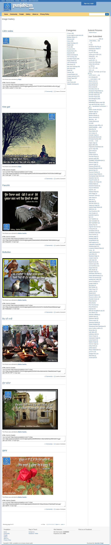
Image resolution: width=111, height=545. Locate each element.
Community (13, 14)
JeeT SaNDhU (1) (93, 219)
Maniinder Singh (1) (94, 256)
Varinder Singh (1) (93, 344)
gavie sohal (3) (92, 150)
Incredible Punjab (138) (73, 58)
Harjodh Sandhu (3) (94, 180)
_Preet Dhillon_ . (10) (94, 40)
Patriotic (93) (70, 72)
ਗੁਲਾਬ (4, 450)
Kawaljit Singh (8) (93, 238)
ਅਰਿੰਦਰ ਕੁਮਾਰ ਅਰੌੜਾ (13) (95, 54)
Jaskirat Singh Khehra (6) (95, 207)
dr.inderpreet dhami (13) (95, 137)
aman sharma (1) (93, 83)
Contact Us (31, 532)
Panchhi (6, 185)
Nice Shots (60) (71, 68)
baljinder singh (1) (93, 111)
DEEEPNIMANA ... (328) (95, 127)
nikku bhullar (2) (93, 269)
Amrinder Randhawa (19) (95, 92)
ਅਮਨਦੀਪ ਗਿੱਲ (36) (93, 52)
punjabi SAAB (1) (93, 283)
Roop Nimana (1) (93, 306)
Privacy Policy (44, 14)
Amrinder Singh (99, 543)
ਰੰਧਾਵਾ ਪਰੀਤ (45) (93, 68)
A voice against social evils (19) (75, 35)
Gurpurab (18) (70, 52)
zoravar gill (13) (93, 357)
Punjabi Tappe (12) (72, 78)
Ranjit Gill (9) (92, 293)
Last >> (63, 524)
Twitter (36, 533)
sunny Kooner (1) (93, 340)
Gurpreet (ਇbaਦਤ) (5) (94, 166)
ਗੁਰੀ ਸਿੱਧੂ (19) (92, 50)
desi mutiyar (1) (93, 133)
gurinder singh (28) (94, 158)
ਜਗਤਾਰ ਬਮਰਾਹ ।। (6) (94, 75)
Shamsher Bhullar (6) (94, 322)
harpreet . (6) (92, 189)
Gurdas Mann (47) (72, 51)
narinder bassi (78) (94, 263)
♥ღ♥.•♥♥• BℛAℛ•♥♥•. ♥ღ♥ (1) (96, 104)
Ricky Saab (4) (92, 301)
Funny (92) (70, 47)
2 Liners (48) (70, 33)
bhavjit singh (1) (93, 113)
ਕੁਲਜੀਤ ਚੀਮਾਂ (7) (93, 60)
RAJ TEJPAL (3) (93, 287)
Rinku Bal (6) (92, 303)
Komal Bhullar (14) (93, 240)
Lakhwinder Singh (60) (94, 244)
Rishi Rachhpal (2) (93, 304)
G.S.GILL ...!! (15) (93, 141)
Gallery (28, 14)
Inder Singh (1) (93, 197)
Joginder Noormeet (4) (94, 226)
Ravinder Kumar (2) (94, 299)
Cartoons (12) (70, 39)
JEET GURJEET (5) (94, 221)
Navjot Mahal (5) (93, 267)
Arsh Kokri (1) (92, 100)
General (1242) (71, 49)
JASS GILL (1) (92, 209)
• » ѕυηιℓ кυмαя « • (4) (94, 79)
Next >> (58, 524)
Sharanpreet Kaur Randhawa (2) (97, 326)
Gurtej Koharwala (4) (72, 54)
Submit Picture (92, 32)
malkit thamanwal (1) (94, 252)
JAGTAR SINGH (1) (94, 203)
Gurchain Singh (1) (94, 156)
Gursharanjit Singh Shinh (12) (96, 176)
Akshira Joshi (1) (93, 81)
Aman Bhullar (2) (93, 85)
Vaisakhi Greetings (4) (73, 84)
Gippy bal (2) (92, 152)
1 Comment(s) (49, 444)
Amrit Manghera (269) (94, 98)
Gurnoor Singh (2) (93, 162)
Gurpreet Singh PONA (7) (95, 174)
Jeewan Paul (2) (93, 224)
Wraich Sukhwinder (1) (95, 349)
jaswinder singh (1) (94, 215)
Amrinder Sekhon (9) (94, 94)
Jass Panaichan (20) (94, 211)
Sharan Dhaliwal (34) (94, 324)
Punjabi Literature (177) (73, 76)
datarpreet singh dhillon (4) (96, 125)
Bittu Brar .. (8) (92, 119)
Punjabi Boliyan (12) (72, 74)
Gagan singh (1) (93, 142)
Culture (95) (70, 41)
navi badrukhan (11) (94, 265)
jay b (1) (91, 217)
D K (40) (91, 123)
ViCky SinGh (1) (93, 345)
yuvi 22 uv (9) (92, 351)
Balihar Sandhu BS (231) (95, 109)
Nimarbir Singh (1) (93, 271)
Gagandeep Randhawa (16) (96, 146)
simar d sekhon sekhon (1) (96, 328)
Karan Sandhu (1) (93, 234)
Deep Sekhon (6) (93, 131)
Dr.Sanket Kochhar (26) (95, 139)
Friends (17, 0)
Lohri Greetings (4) (72, 62)
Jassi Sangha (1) (93, 213)
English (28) (70, 45)
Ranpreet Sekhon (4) (94, 295)
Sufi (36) (69, 80)
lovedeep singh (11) (94, 246)
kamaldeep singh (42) (94, 232)
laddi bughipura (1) (94, 242)
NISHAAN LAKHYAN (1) (95, 273)
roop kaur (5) (92, 308)
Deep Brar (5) (92, 129)
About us (35, 14)
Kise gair (6, 107)
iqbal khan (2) (92, 201)
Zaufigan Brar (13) (93, 353)
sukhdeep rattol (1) (94, 334)
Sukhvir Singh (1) (93, 336)
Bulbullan (6, 252)
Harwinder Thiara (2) (94, 195)
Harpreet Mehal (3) (94, 187)
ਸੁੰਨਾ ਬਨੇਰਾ (6, 383)
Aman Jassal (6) (93, 87)
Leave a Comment (60, 91)
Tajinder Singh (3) (93, 342)
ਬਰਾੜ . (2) (91, 70)
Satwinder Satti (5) (93, 318)
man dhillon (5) (92, 254)
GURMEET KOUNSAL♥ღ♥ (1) (97, 160)
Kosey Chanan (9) (72, 60)
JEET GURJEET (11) (94, 222)
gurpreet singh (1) (93, 164)
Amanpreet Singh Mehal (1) (96, 90)
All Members (24, 0)
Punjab (21, 14)
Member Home (10, 0)
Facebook (31, 533)
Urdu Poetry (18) (71, 82)
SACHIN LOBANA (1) (94, 314)
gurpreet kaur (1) (93, 170)
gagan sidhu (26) (93, 144)
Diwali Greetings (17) (72, 43)
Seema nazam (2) (93, 320)
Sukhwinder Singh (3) (94, 338)
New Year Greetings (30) (73, 66)
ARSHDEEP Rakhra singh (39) (97, 102)
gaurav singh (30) (93, 148)
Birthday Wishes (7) (72, 37)
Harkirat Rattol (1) (93, 183)
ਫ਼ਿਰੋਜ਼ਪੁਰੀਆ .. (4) (93, 56)
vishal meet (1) (92, 347)
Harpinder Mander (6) (94, 185)
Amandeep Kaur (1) (94, 88)
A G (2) (91, 44)
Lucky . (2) (91, 250)
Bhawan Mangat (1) (94, 115)
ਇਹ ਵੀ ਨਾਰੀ (7, 319)
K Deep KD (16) (93, 228)
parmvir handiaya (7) (94, 281)
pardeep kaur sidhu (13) (95, 279)
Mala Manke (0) (71, 64)
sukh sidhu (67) (93, 332)
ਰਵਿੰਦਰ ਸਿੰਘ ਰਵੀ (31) (94, 64)
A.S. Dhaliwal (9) (93, 77)
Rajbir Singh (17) (93, 289)
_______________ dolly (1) (96, 38)
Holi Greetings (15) (72, 56)
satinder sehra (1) (93, 316)
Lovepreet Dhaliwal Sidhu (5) (96, 248)
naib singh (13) (93, 260)
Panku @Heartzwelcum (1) (96, 275)
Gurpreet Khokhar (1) (94, 172)
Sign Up (86, 3)
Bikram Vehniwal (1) (94, 117)
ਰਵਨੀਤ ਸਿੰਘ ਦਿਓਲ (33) (94, 62)
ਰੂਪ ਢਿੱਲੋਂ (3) (91, 66)
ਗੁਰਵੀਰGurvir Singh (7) (94, 48)
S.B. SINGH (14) (93, 312)
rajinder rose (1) (93, 291)
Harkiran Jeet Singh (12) (95, 181)
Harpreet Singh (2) (93, 191)
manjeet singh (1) (93, 258)
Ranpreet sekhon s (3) (94, 297)
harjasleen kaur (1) (94, 178)
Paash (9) (69, 70)
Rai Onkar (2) (92, 285)
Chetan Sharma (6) (94, 121)
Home (3, 0)
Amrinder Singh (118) (94, 96)
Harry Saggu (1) (93, 193)
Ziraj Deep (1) (92, 355)
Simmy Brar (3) (93, 330)
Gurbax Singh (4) (93, 154)
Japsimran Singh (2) (94, 205)
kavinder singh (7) (93, 236)
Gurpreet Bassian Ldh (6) (95, 168)
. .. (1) (90, 42)
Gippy (19, 79)
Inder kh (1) (92, 199)
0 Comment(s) (49, 91)
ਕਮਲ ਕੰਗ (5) (92, 58)
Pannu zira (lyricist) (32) (95, 277)
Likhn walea (7, 31)
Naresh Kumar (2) (93, 262)
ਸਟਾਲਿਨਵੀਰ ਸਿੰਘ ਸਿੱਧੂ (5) (95, 46)
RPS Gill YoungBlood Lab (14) (96, 310)
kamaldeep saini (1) (94, 230)
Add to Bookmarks (33, 0)
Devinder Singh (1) (94, 135)
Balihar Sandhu (22, 233)
